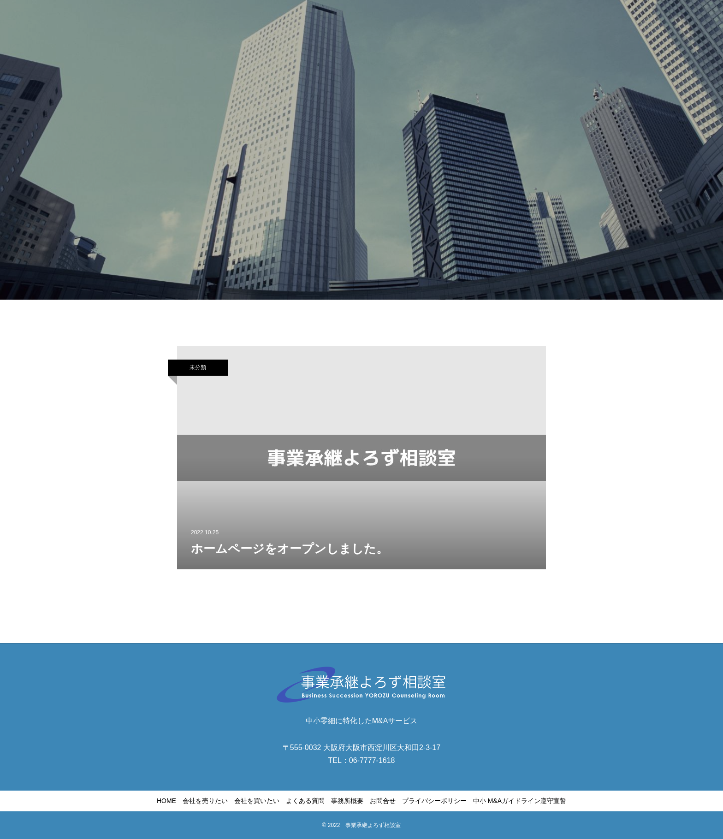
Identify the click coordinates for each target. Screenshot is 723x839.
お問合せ (383, 800)
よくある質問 (305, 800)
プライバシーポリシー (434, 800)
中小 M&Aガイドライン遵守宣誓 (519, 800)
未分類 (198, 367)
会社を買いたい (256, 800)
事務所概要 (347, 800)
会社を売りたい (205, 800)
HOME (166, 800)
